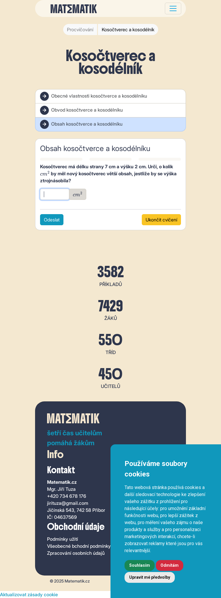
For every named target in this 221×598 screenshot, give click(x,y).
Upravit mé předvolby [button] (149, 577)
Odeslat (52, 220)
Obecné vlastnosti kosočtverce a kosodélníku (93, 96)
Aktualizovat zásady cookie (29, 594)
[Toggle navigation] (173, 8)
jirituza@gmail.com (67, 503)
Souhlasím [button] (139, 565)
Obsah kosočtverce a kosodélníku (81, 124)
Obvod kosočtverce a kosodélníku (81, 110)
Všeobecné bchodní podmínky (79, 546)
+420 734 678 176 (66, 496)
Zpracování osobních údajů (76, 553)
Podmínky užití (62, 539)
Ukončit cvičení (161, 220)
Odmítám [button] (169, 565)
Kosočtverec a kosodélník (128, 29)
